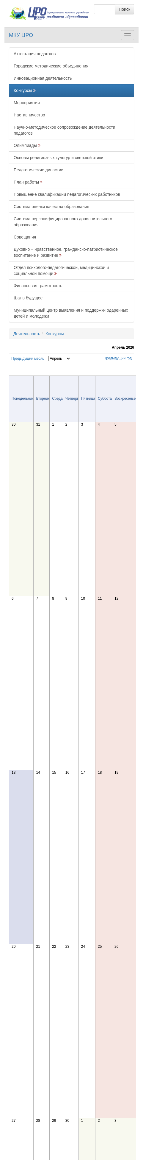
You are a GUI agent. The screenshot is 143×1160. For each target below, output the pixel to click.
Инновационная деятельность (43, 78)
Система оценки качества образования (51, 206)
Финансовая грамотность (38, 285)
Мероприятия (27, 102)
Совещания (25, 237)
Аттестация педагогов (35, 53)
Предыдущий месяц (27, 358)
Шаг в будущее (28, 298)
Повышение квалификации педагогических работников (67, 194)
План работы (26, 182)
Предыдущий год (118, 358)
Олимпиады (25, 145)
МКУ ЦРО (21, 35)
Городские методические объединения (51, 66)
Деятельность (26, 333)
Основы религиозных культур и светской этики (58, 157)
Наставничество (29, 115)
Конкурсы (23, 90)
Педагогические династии (38, 169)
